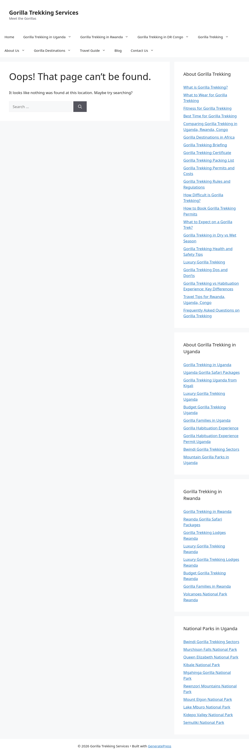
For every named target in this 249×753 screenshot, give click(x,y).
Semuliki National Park (203, 722)
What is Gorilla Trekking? (205, 87)
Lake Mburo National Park (206, 707)
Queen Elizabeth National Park (210, 657)
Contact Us (144, 50)
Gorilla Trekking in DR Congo (165, 37)
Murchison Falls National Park (210, 649)
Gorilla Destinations (55, 50)
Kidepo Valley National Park (208, 714)
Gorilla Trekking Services (44, 12)
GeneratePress (159, 746)
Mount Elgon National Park (207, 699)
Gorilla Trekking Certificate (207, 152)
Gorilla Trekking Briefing (205, 144)
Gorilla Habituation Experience (210, 428)
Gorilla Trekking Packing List (208, 160)
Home (9, 37)
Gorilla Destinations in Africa (209, 137)
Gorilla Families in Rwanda (207, 586)
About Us (17, 50)
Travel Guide (95, 50)
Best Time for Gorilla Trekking (210, 115)
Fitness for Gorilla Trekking (207, 108)
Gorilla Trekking (215, 37)
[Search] (80, 106)
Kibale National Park (201, 664)
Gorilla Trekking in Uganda (49, 37)
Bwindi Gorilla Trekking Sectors (211, 449)
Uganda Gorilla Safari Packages (211, 372)
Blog (118, 50)
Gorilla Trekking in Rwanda (106, 37)
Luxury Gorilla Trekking (204, 262)
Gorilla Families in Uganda (207, 420)
